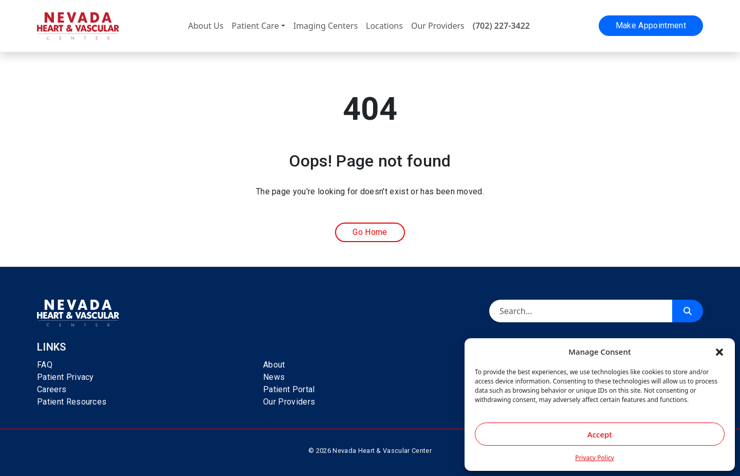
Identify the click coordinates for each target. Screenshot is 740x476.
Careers (51, 389)
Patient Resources (71, 402)
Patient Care (255, 25)
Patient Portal (288, 389)
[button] (719, 351)
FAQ (44, 365)
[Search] (581, 311)
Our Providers (438, 25)
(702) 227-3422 (501, 25)
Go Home (370, 232)
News (274, 377)
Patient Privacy (65, 377)
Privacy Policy (594, 457)
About (274, 365)
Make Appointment (651, 25)
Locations (384, 25)
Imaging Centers (325, 25)
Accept (599, 434)
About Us (206, 25)
